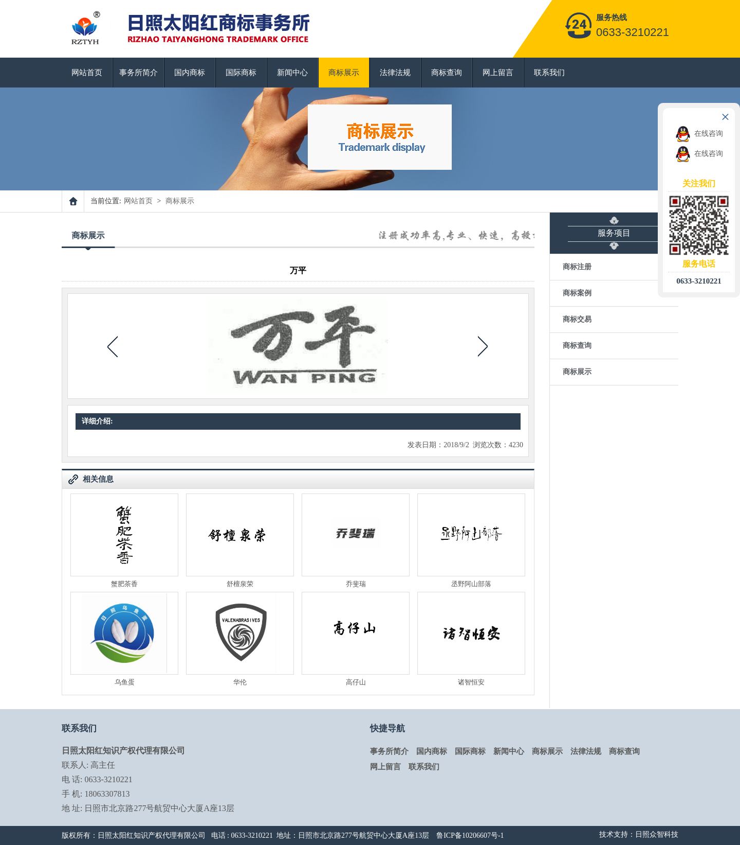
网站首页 (86, 72)
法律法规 (395, 72)
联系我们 (549, 72)
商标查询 (446, 72)
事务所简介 (138, 72)
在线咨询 (699, 133)
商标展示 (343, 72)
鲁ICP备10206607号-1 (470, 835)
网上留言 (498, 72)
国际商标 (241, 72)
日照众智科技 (656, 834)
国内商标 (189, 72)
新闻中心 (292, 72)
